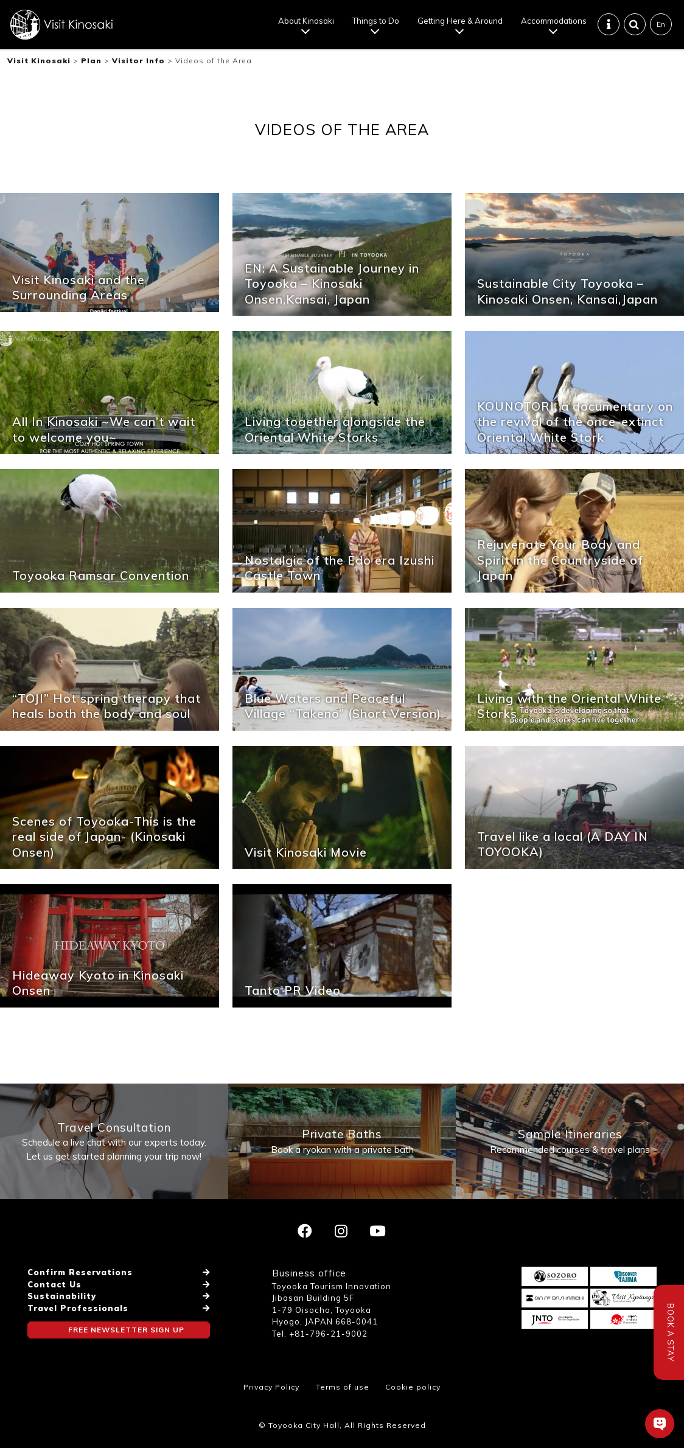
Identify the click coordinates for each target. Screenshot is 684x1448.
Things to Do (375, 21)
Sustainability (61, 1296)
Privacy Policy (271, 1386)
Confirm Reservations (80, 1272)
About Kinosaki (306, 21)
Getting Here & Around (460, 21)
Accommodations (554, 21)
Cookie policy (413, 1386)
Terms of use (342, 1386)
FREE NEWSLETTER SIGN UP (126, 1329)
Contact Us (54, 1284)
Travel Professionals (77, 1308)
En (661, 24)
